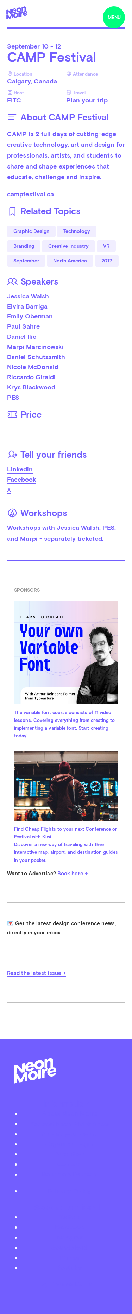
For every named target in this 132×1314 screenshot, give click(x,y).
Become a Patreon (69, 1174)
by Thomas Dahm (66, 1284)
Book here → (72, 873)
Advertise (69, 1153)
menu (114, 17)
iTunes (69, 1257)
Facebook (21, 479)
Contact (69, 1164)
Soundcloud (69, 1247)
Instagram (69, 1237)
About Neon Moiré (69, 1113)
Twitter (69, 1216)
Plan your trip (87, 100)
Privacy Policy (69, 1190)
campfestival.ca (30, 194)
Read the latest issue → (36, 973)
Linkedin (20, 469)
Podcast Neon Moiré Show (69, 1123)
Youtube (69, 1267)
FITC (14, 100)
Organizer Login (69, 1144)
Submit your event (69, 1133)
